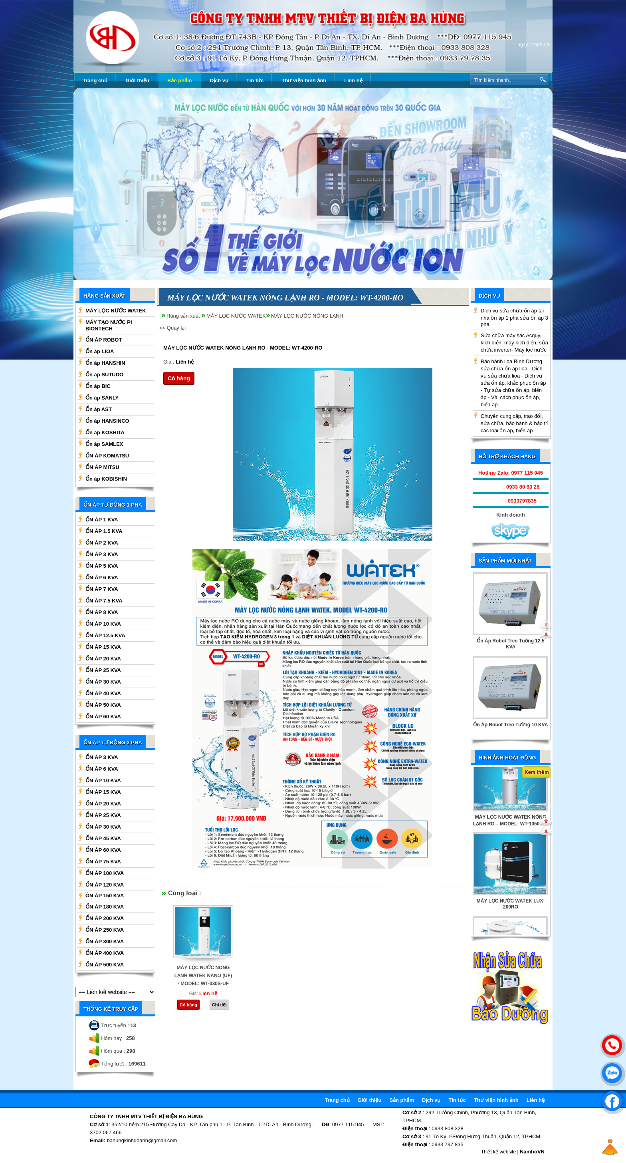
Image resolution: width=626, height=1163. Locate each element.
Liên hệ (353, 80)
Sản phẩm (179, 80)
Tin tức (254, 80)
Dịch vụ (219, 80)
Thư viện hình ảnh (303, 80)
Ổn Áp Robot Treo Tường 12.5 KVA (510, 644)
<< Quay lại (172, 328)
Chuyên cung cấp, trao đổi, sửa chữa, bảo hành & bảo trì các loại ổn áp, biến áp (515, 423)
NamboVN (532, 1152)
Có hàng (179, 378)
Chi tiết (219, 1004)
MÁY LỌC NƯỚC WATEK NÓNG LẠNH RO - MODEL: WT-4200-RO (243, 348)
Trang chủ (95, 80)
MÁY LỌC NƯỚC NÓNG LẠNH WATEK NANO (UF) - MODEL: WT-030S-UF (203, 975)
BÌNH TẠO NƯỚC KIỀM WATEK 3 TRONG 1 (510, 841)
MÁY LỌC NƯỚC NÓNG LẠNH (307, 316)
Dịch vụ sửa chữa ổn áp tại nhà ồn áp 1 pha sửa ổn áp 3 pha (514, 317)
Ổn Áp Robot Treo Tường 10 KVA (510, 725)
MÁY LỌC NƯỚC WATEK (236, 316)
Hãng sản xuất (183, 316)
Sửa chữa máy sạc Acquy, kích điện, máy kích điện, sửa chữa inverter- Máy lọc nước (514, 342)
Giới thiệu (137, 80)
